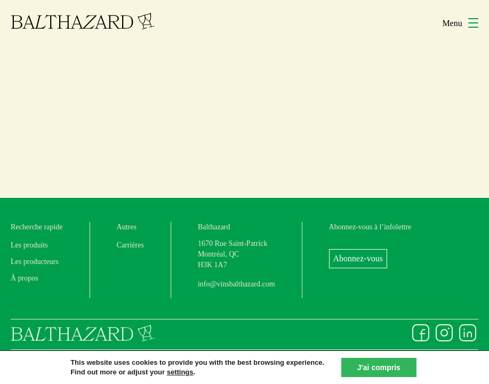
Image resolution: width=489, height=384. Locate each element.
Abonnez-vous (358, 258)
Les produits (29, 245)
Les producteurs (35, 262)
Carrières (130, 245)
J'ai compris (378, 367)
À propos (24, 278)
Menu (460, 23)
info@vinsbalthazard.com (236, 284)
